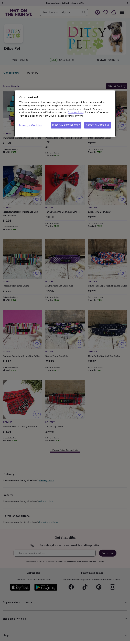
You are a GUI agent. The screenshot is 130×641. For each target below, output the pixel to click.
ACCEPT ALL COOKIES (97, 125)
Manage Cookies (30, 125)
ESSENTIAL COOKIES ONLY (66, 125)
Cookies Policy (76, 112)
